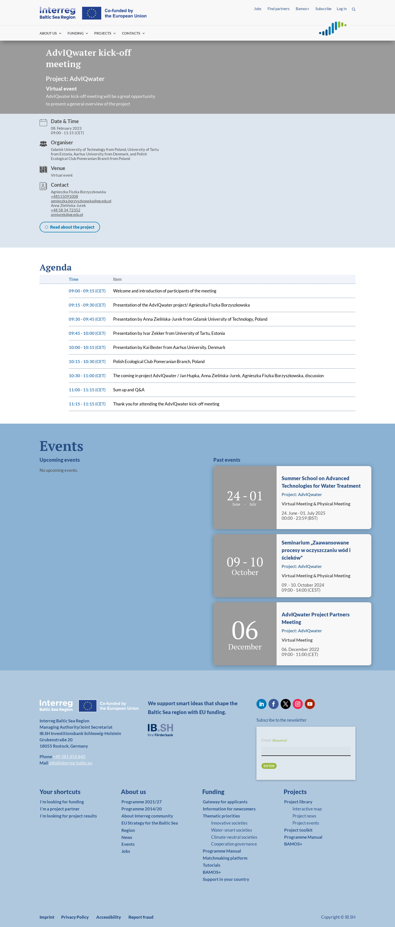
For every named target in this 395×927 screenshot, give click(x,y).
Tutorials (211, 865)
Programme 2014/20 (141, 808)
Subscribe (323, 8)
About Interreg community (147, 816)
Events (128, 844)
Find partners (279, 8)
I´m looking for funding (62, 801)
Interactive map (307, 808)
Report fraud (140, 917)
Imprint (47, 917)
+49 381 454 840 (69, 756)
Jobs (257, 8)
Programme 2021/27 (141, 801)
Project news (304, 816)
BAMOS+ (212, 872)
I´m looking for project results (68, 816)
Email (274, 740)
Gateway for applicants (225, 801)
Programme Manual (222, 851)
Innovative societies (229, 823)
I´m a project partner (60, 808)
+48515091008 (64, 196)
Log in (342, 8)
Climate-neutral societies (234, 837)
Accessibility (108, 917)
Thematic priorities (221, 816)
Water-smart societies (231, 830)
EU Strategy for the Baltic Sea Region (149, 826)
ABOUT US (48, 33)
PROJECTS (102, 33)
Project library (298, 801)
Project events (305, 823)
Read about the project (72, 227)
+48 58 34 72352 (65, 210)
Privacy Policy (75, 917)
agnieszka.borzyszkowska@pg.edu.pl (81, 201)
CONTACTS (131, 33)
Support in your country (226, 879)
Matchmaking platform (225, 858)
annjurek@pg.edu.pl (67, 214)
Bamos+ (302, 8)
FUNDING (76, 33)
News (126, 837)
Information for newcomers (229, 808)
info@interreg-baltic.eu (70, 763)
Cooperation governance (234, 844)
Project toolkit (298, 830)
